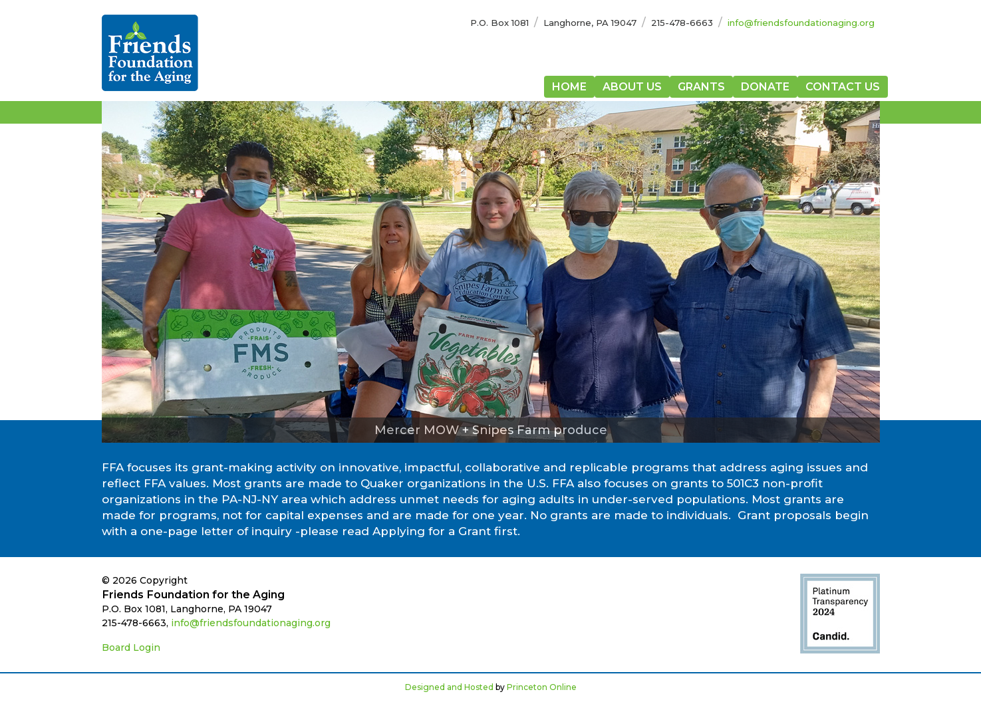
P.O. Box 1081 (499, 22)
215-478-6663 (682, 22)
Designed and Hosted (449, 687)
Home (569, 86)
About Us (632, 86)
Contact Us (842, 86)
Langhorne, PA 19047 (589, 22)
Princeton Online (542, 687)
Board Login (131, 647)
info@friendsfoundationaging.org (801, 22)
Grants (701, 86)
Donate (765, 86)
